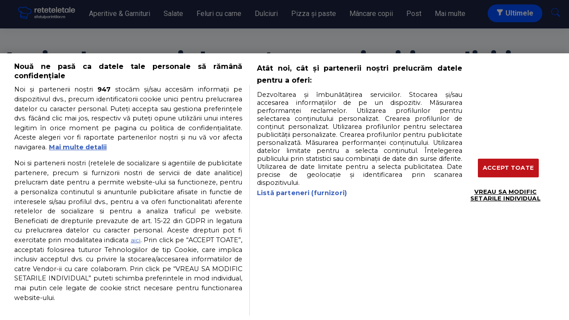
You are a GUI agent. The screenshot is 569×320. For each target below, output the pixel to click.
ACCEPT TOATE (508, 167)
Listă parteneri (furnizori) (302, 193)
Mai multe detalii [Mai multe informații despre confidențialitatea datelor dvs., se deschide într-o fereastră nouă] (78, 147)
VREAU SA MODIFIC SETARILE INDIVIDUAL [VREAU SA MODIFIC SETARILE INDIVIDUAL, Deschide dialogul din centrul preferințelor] (505, 195)
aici (135, 240)
